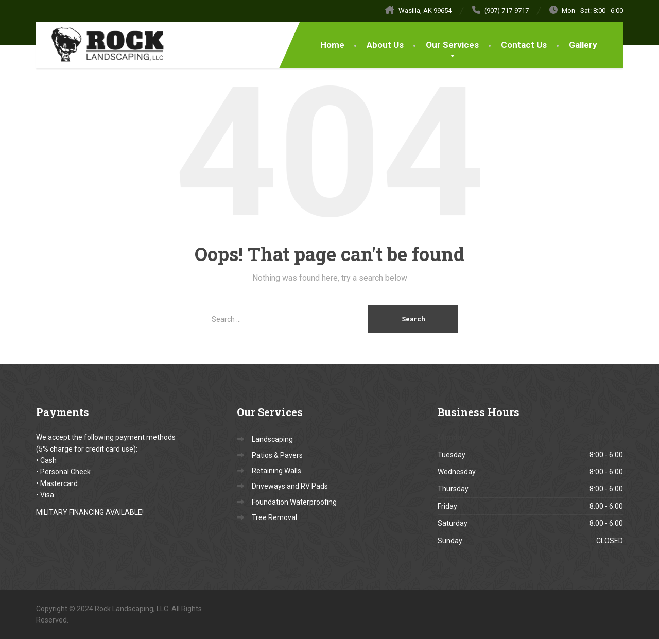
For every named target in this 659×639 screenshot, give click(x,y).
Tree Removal (274, 517)
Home (332, 45)
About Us (385, 45)
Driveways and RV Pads (290, 486)
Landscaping (272, 439)
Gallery (583, 45)
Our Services (452, 45)
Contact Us (524, 45)
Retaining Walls (276, 471)
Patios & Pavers (277, 455)
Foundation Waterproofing (294, 502)
